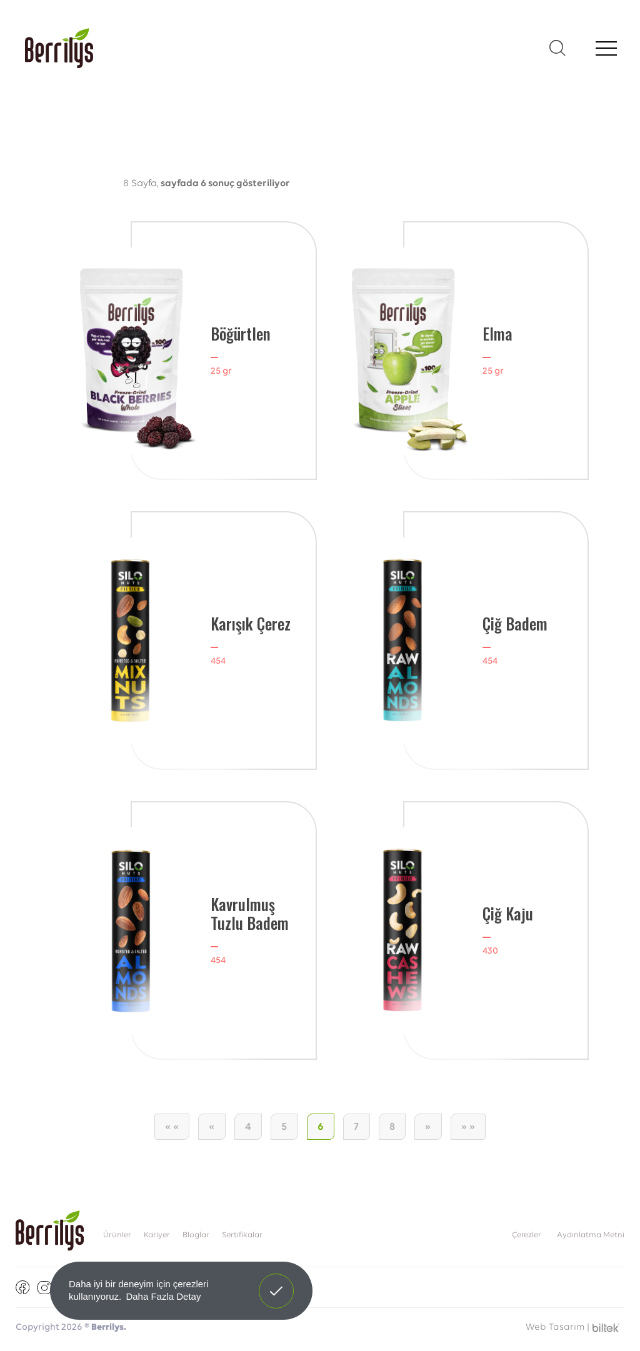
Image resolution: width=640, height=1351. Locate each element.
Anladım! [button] (276, 1282)
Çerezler (526, 1235)
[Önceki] (212, 1127)
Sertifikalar (242, 1235)
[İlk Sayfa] (172, 1127)
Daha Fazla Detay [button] (163, 1296)
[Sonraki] (428, 1127)
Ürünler (117, 1235)
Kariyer (157, 1235)
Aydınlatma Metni (590, 1235)
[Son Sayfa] (468, 1127)
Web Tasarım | (557, 1327)
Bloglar (195, 1235)
